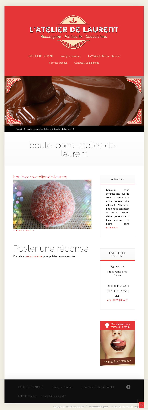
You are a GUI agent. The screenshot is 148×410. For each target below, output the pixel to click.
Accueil (19, 129)
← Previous (19, 230)
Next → (30, 230)
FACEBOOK (112, 227)
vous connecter (34, 256)
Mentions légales (98, 406)
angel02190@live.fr (117, 300)
